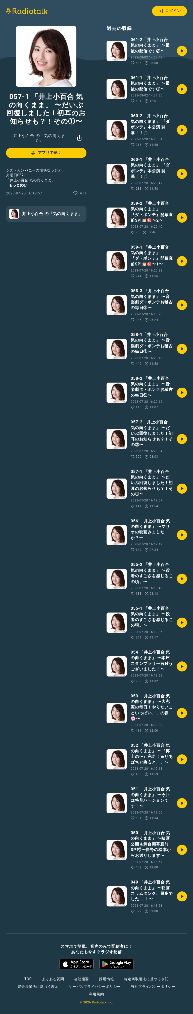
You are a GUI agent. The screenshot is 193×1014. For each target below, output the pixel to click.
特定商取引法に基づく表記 (146, 979)
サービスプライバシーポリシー (95, 987)
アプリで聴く (46, 153)
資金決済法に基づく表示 (38, 987)
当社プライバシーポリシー (153, 987)
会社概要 (81, 979)
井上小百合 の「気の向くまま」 (39, 137)
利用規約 (96, 994)
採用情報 (106, 979)
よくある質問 (53, 979)
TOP (28, 979)
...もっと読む (16, 185)
